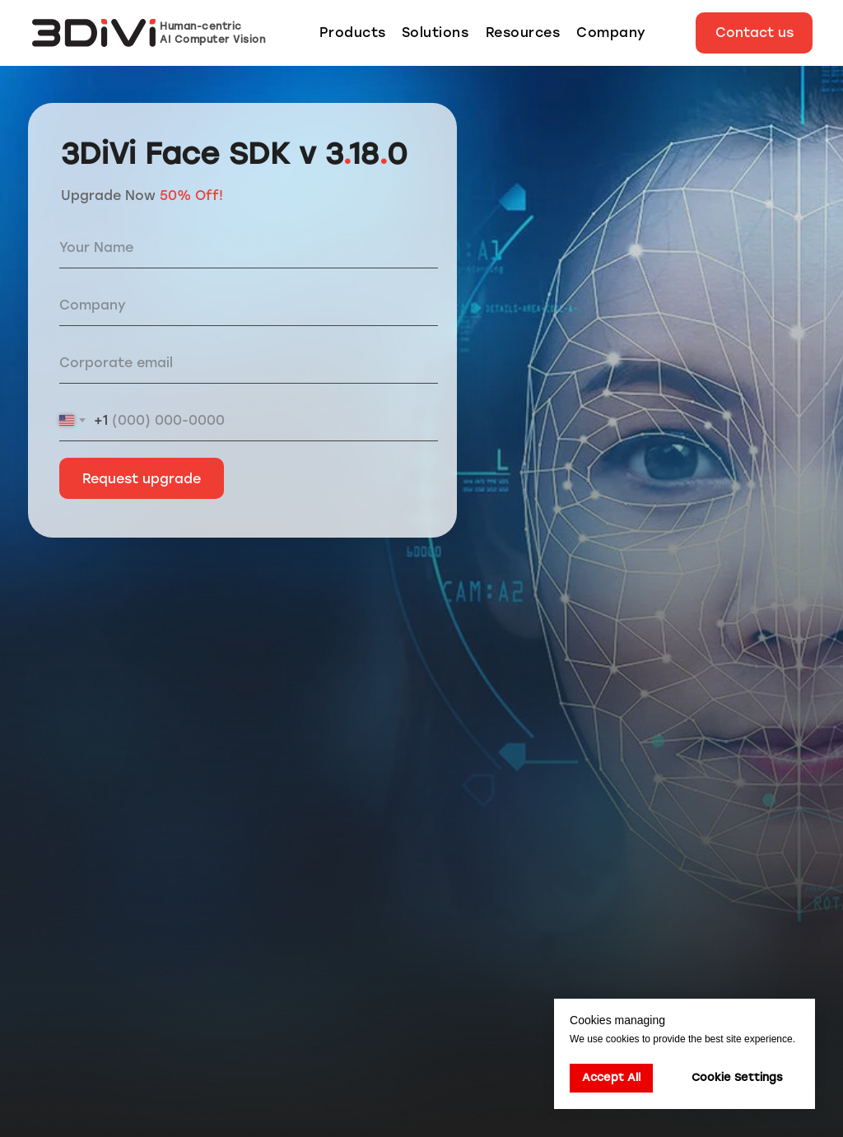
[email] (248, 363)
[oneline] (248, 305)
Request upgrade (141, 479)
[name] (248, 247)
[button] (754, 33)
